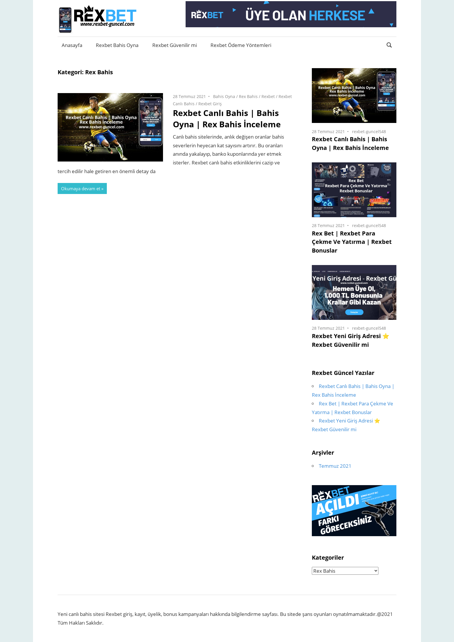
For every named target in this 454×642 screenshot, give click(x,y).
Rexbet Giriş (210, 103)
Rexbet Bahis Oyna (117, 45)
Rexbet (268, 96)
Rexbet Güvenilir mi (174, 45)
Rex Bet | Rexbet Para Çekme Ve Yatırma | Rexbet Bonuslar (352, 242)
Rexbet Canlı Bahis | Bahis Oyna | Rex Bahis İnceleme (227, 118)
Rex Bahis (248, 96)
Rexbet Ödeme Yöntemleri (240, 45)
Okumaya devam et (80, 188)
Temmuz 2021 (335, 466)
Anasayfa (72, 45)
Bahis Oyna (224, 96)
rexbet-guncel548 (369, 131)
